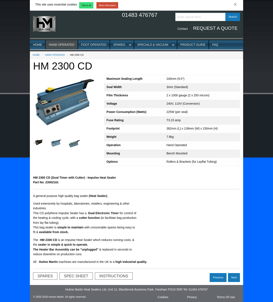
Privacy (192, 297)
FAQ (215, 44)
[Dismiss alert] (235, 4)
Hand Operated (61, 44)
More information (107, 5)
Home (37, 44)
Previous (218, 277)
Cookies (162, 297)
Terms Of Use (226, 297)
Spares (119, 44)
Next (234, 277)
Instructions (113, 276)
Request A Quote (215, 28)
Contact (182, 28)
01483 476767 (139, 15)
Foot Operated (94, 44)
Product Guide (192, 44)
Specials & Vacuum (152, 44)
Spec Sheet (76, 276)
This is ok (86, 5)
